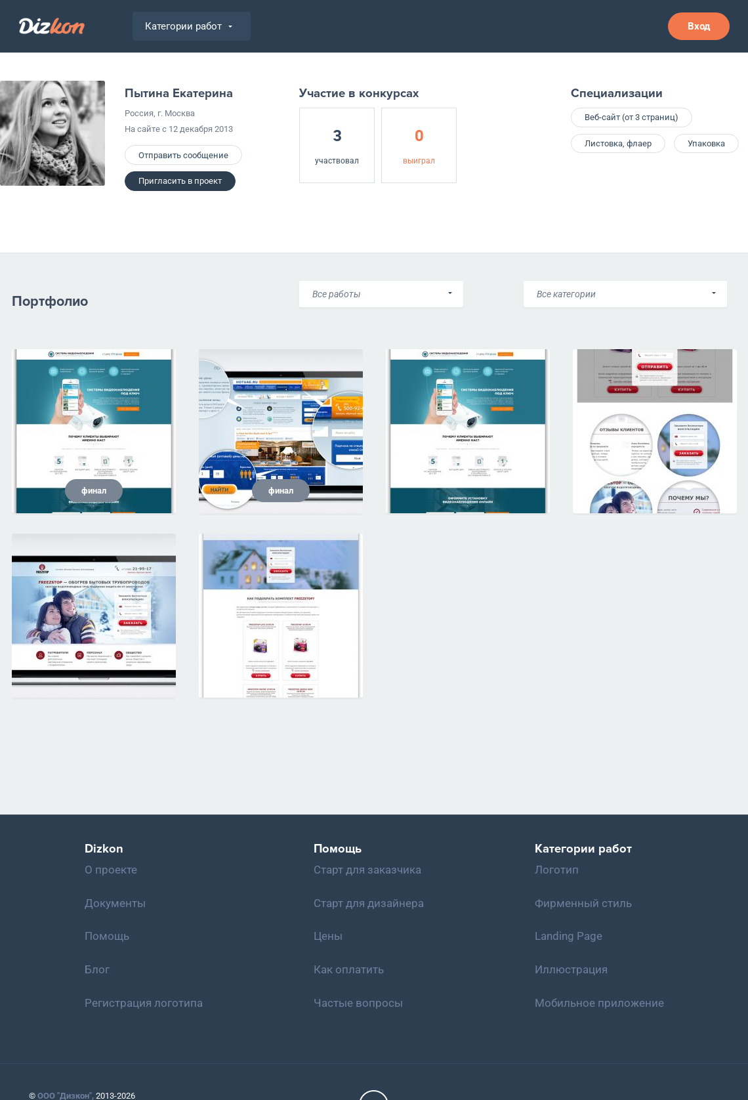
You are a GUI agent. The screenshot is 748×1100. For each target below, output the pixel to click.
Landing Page (568, 935)
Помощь (107, 935)
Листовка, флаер (618, 143)
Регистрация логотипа (144, 1002)
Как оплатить (349, 969)
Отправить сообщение (183, 155)
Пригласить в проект (180, 181)
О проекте (111, 869)
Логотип (557, 869)
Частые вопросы (358, 1002)
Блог (97, 969)
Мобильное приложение (599, 1002)
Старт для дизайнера (369, 903)
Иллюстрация (571, 969)
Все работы (336, 294)
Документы (115, 903)
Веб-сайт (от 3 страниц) (631, 117)
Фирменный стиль (583, 903)
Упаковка (706, 143)
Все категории (566, 294)
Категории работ (188, 26)
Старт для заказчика (367, 869)
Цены (328, 935)
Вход (699, 26)
